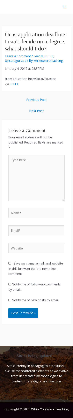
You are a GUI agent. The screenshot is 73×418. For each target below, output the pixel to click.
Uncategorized (15, 60)
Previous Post (36, 100)
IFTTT (48, 56)
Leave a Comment (18, 56)
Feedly (38, 56)
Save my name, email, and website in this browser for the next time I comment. (35, 268)
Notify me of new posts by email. (35, 300)
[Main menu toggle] (65, 7)
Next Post (36, 111)
